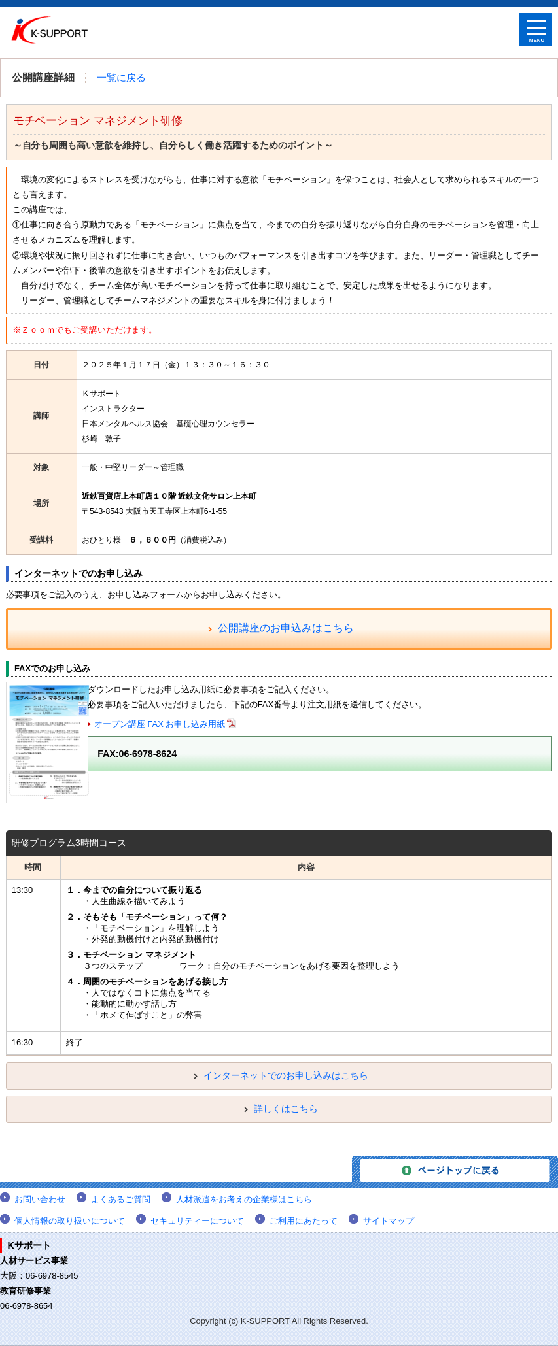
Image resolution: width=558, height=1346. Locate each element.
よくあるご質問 (120, 1199)
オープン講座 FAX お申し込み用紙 (159, 724)
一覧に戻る (121, 78)
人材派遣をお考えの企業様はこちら (244, 1199)
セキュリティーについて (197, 1221)
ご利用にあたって (304, 1221)
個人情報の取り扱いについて (69, 1221)
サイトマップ (388, 1221)
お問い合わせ (39, 1199)
